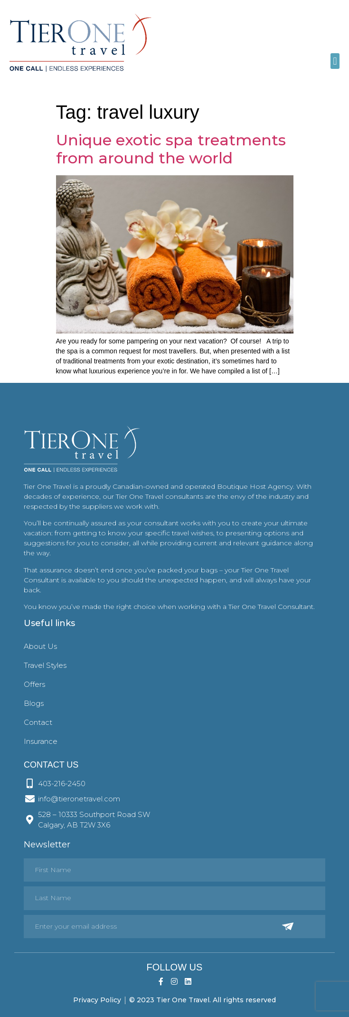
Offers (34, 684)
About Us (40, 646)
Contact (38, 722)
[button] (335, 61)
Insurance (40, 741)
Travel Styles (45, 665)
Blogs (34, 703)
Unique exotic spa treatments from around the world (171, 149)
